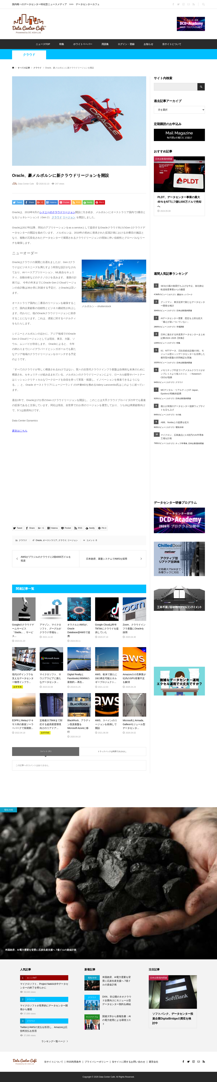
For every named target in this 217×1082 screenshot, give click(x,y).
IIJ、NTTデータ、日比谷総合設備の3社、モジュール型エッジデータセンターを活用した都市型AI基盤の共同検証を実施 (183, 354)
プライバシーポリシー (96, 1061)
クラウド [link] (57, 217)
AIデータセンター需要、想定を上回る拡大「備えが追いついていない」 (182, 320)
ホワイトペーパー (82, 44)
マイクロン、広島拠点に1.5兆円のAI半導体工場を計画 (182, 437)
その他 (178, 415)
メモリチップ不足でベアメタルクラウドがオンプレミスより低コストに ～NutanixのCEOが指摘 (183, 374)
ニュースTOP (43, 44)
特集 (61, 44)
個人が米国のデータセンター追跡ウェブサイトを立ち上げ (183, 408)
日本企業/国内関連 (184, 311)
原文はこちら (19, 430)
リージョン (73, 540)
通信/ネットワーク (184, 294)
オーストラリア (50, 540)
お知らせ (148, 44)
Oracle (39, 540)
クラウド (29, 54)
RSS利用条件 (74, 1061)
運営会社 (153, 1061)
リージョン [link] (69, 217)
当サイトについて (171, 44)
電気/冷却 (179, 427)
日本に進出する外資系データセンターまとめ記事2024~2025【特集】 (183, 336)
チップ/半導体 (181, 443)
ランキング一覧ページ (53, 1041)
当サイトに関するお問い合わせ (128, 1061)
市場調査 (180, 327)
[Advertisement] (111, 23)
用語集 (105, 44)
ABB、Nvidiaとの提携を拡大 (175, 422)
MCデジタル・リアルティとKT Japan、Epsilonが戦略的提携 (180, 392)
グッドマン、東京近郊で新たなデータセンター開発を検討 (183, 304)
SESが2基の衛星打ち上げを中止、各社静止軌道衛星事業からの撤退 (182, 288)
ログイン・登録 (126, 44)
